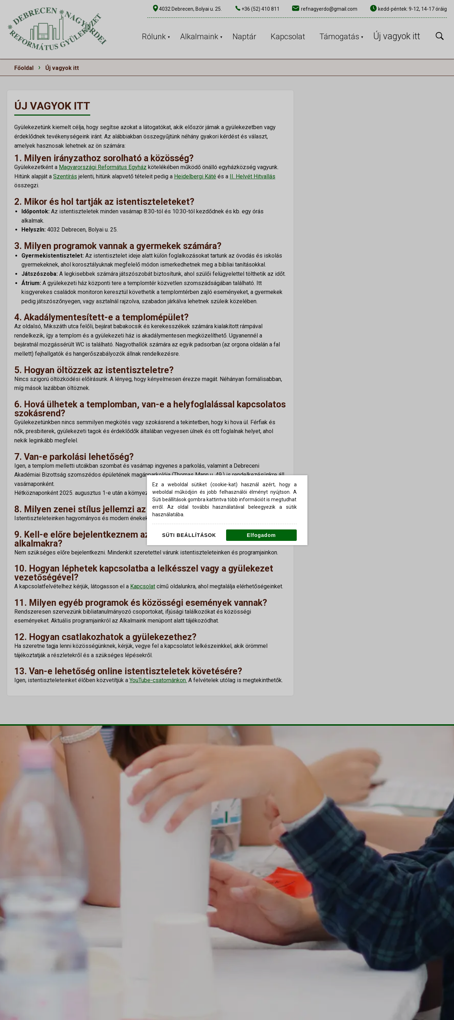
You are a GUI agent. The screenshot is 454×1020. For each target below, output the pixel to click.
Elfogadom (261, 535)
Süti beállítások (189, 535)
